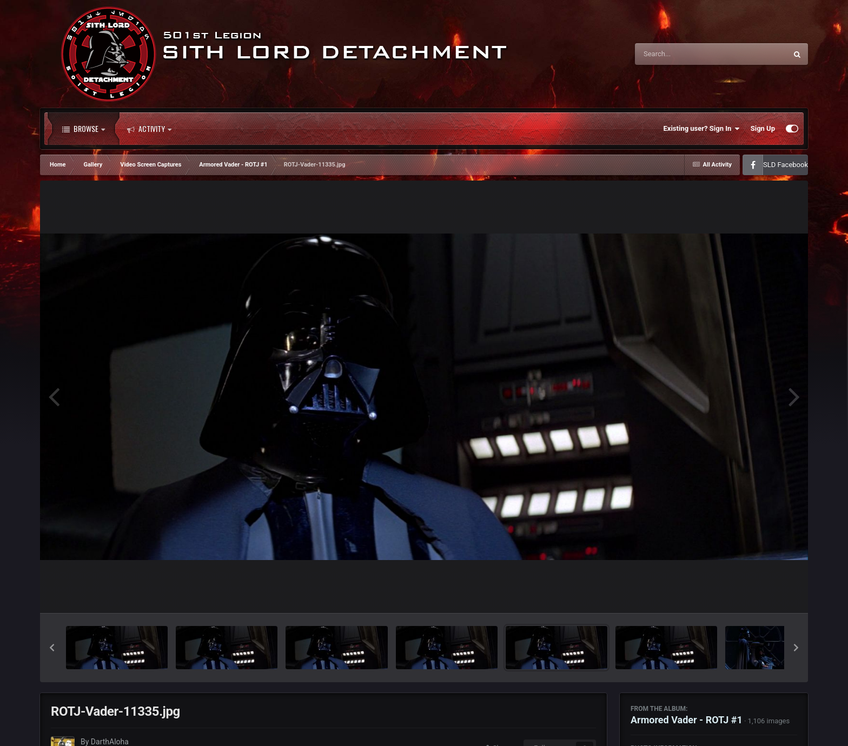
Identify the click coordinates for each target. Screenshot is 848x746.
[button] (52, 648)
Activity (149, 128)
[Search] (683, 54)
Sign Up (763, 128)
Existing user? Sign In (702, 128)
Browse (83, 128)
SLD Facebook (785, 165)
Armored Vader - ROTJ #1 (687, 719)
